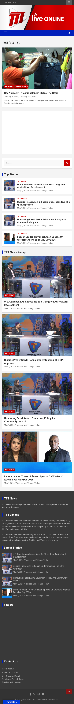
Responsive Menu (69, 2)
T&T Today (22, 181)
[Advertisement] (37, 132)
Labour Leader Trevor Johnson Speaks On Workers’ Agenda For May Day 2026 (40, 238)
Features (9, 87)
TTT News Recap (14, 252)
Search (67, 163)
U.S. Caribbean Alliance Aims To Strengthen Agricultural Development (41, 186)
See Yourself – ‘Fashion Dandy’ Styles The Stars (31, 93)
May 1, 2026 (22, 191)
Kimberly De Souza (28, 97)
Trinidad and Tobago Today (41, 191)
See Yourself (22, 87)
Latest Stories (13, 547)
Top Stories (11, 174)
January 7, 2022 (11, 97)
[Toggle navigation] (5, 33)
